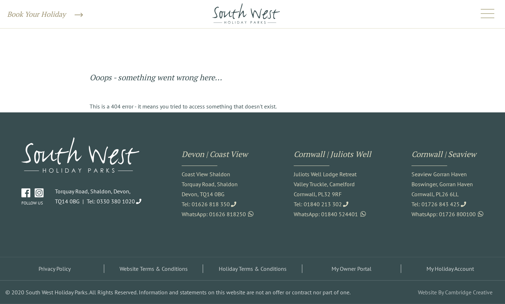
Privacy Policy (55, 268)
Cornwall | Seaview (443, 154)
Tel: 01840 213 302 (318, 204)
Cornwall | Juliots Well (332, 154)
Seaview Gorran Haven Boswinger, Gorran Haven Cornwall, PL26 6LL (442, 184)
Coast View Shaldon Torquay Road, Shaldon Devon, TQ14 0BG (210, 184)
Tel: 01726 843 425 (435, 204)
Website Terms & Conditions (154, 268)
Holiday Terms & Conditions (253, 268)
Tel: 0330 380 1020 (111, 201)
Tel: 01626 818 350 (206, 204)
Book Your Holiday (45, 14)
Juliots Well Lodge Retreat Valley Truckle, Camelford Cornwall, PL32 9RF (325, 184)
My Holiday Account (450, 268)
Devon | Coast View (215, 154)
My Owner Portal (352, 268)
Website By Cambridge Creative (455, 292)
